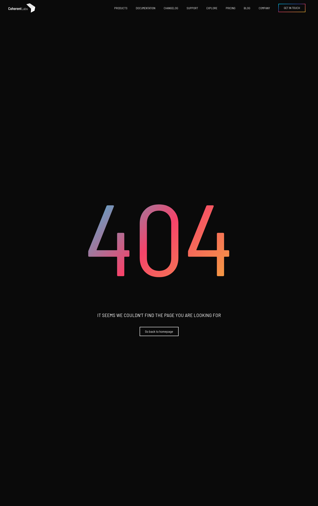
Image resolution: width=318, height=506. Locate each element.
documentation (145, 8)
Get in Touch (292, 8)
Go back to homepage (159, 331)
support (192, 8)
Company (264, 8)
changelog (171, 8)
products (120, 8)
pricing (230, 8)
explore (211, 8)
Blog (247, 8)
